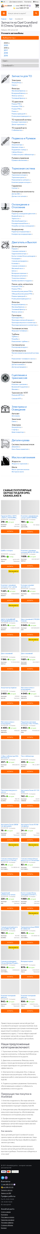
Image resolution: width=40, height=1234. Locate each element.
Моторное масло (18, 472)
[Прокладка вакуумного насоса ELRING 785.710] (10, 782)
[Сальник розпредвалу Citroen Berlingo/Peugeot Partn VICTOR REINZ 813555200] (10, 953)
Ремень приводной (19, 114)
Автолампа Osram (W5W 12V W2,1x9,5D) (9, 825)
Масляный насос (18, 268)
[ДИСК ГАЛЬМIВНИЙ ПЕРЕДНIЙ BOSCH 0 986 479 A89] (10, 611)
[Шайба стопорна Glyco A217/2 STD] (10, 542)
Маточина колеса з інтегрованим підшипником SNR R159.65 (27, 688)
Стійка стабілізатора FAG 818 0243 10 (9, 757)
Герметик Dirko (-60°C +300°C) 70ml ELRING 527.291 (9, 516)
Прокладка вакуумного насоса (9, 791)
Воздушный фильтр (19, 93)
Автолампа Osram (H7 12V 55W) (30, 791)
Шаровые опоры (18, 147)
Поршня (15, 249)
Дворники (15, 447)
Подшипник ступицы (19, 149)
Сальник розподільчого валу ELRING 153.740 (9, 928)
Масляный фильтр (18, 307)
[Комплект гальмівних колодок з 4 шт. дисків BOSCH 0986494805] (10, 576)
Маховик (15, 389)
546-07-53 (21, 8)
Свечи (14, 85)
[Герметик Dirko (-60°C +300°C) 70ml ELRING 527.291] (10, 507)
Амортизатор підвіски (8, 687)
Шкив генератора (18, 432)
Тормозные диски (18, 177)
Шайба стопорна (7, 550)
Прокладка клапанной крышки (22, 320)
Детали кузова (20, 440)
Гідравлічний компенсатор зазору (8, 893)
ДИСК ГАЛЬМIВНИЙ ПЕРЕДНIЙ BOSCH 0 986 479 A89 (9, 620)
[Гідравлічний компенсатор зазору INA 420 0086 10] (10, 884)
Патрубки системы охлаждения (23, 226)
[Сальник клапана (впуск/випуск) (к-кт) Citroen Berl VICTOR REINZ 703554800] (30, 850)
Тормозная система (23, 168)
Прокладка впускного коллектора (24, 322)
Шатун (14, 271)
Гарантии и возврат (7, 1220)
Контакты (28, 2)
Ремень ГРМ (16, 104)
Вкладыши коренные (19, 273)
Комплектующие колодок (21, 182)
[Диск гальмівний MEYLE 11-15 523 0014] (10, 645)
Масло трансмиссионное (20, 469)
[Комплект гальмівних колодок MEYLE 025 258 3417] (30, 542)
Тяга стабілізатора (27, 756)
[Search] (36, 13)
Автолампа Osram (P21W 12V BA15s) (29, 825)
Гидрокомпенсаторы (19, 253)
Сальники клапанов (18, 251)
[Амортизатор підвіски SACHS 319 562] (10, 679)
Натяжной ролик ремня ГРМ (22, 291)
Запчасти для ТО (22, 76)
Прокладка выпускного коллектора (24, 325)
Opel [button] (5, 61)
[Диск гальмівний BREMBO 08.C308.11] (30, 645)
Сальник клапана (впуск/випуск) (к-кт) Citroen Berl (30, 859)
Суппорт (15, 188)
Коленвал (15, 263)
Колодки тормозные (19, 122)
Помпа (14, 111)
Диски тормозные (18, 124)
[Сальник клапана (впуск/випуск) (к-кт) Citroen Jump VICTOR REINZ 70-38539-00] (10, 850)
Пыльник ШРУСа (17, 395)
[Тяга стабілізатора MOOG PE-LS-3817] (30, 747)
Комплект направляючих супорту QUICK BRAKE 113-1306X (29, 516)
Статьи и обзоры (7, 1225)
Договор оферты (7, 1222)
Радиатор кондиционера (21, 231)
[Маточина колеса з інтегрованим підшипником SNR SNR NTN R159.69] (10, 713)
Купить (10, 531)
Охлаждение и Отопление (20, 206)
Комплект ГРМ (17, 106)
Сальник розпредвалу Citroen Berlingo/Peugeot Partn (9, 962)
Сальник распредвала (19, 261)
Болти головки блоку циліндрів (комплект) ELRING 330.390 (28, 893)
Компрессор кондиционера (22, 234)
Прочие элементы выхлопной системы (25, 353)
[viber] (2, 1177)
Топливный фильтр (18, 98)
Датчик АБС (16, 194)
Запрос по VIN (6, 1193)
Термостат (16, 218)
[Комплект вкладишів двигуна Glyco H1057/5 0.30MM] (30, 987)
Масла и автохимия (23, 457)
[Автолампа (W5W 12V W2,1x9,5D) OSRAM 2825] (10, 816)
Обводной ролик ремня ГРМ (22, 294)
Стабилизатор (17, 130)
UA (3, 2)
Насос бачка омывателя (20, 449)
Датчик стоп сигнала (19, 196)
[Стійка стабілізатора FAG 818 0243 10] (10, 747)
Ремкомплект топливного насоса (23, 359)
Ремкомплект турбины (20, 341)
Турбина (15, 336)
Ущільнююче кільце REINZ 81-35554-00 (30, 928)
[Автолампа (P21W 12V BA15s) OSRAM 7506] (30, 816)
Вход (35, 2)
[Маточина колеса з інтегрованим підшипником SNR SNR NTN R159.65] (30, 679)
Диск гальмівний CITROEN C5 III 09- (30, 620)
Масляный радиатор (19, 221)
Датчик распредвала (19, 367)
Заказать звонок (6, 1190)
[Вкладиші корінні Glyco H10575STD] (30, 953)
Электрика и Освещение (19, 408)
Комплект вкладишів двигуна (8, 996)
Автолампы (16, 416)
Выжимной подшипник (20, 387)
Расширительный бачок (20, 223)
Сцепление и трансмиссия (19, 376)
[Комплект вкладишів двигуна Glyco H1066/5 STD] (10, 987)
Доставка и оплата (15, 2)
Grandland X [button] (8, 65)
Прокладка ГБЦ (17, 317)
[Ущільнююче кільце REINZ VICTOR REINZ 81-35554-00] (30, 918)
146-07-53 (21, 5)
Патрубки (15, 339)
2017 (6, 50)
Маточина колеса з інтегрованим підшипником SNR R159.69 (7, 722)
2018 (6, 53)
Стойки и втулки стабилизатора (23, 154)
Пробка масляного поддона (22, 281)
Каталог (4, 1228)
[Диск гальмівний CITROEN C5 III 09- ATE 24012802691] (30, 611)
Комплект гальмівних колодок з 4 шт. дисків (9, 586)
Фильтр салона (17, 96)
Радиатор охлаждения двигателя (24, 213)
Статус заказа (6, 1212)
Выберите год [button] (9, 38)
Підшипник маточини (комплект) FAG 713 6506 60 (30, 722)
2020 (6, 45)
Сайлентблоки (17, 152)
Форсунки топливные (19, 331)
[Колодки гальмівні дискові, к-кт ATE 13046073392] (30, 576)
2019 (6, 55)
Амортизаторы (17, 145)
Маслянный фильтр (19, 91)
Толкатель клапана (18, 278)
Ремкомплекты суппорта (20, 180)
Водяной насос (17, 216)
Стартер (15, 429)
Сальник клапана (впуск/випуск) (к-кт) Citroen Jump (9, 859)
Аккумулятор (16, 82)
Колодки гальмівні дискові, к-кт (27, 586)
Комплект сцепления (19, 384)
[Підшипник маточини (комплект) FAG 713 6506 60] (30, 713)
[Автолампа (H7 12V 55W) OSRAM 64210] (30, 782)
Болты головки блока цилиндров (23, 256)
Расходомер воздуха (19, 347)
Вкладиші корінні (27, 961)
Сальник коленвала (18, 266)
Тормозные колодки (19, 175)
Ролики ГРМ (16, 109)
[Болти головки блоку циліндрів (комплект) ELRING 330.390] (30, 884)
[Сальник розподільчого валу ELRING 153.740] (10, 918)
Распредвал (16, 258)
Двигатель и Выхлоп (24, 242)
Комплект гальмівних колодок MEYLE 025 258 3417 (29, 551)
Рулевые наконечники (19, 160)
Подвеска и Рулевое (24, 138)
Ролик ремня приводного (21, 116)
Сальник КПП (16, 398)
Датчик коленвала (18, 364)
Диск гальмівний (7, 653)
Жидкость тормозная (19, 464)
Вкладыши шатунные (19, 276)
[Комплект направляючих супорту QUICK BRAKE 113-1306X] (30, 507)
